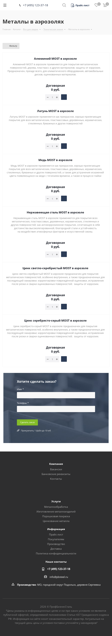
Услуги (56, 501)
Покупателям (56, 539)
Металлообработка (56, 506)
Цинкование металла (56, 521)
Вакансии (56, 469)
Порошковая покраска (56, 516)
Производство (56, 544)
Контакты (56, 478)
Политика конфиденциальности (56, 553)
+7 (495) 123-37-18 (35, 5)
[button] (80, 5)
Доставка (56, 548)
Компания (56, 464)
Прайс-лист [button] (56, 534)
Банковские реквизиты (56, 474)
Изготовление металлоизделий (56, 511)
